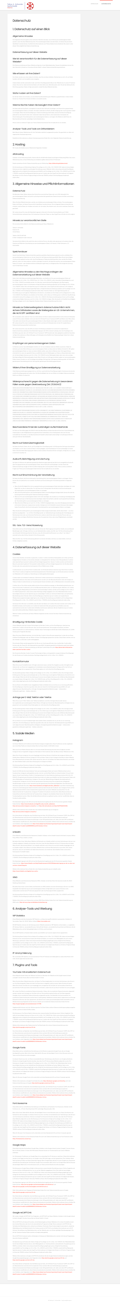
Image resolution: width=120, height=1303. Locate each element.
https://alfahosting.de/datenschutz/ (58, 163)
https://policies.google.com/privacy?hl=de (24, 1027)
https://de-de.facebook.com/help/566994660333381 (53, 806)
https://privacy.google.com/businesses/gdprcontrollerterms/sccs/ (30, 1186)
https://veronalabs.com (43, 921)
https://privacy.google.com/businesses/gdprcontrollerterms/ (37, 1184)
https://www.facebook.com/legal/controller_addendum (44, 785)
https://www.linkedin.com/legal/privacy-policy (25, 871)
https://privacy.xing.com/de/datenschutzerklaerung (33, 902)
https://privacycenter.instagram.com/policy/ (24, 806)
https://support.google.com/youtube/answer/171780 (27, 1003)
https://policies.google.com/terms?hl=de (23, 1260)
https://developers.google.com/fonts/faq (54, 1081)
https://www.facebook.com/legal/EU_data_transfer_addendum (38, 804)
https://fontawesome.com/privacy (22, 1138)
